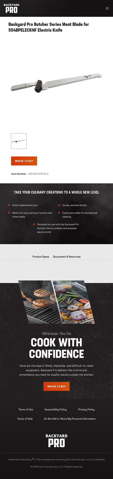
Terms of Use (26, 409)
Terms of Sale (25, 419)
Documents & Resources (67, 257)
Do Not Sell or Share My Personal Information (70, 419)
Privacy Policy (86, 409)
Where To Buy (24, 160)
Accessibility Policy (56, 409)
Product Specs (41, 257)
